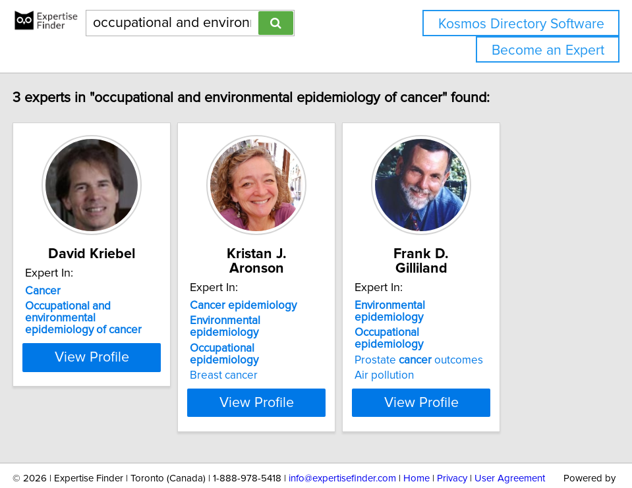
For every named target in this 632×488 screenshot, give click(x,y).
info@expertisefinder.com (342, 440)
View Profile (115, 364)
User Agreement (509, 440)
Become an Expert (548, 50)
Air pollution (457, 337)
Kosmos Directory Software (521, 24)
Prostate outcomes (492, 322)
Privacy (452, 440)
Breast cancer (264, 337)
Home (416, 440)
